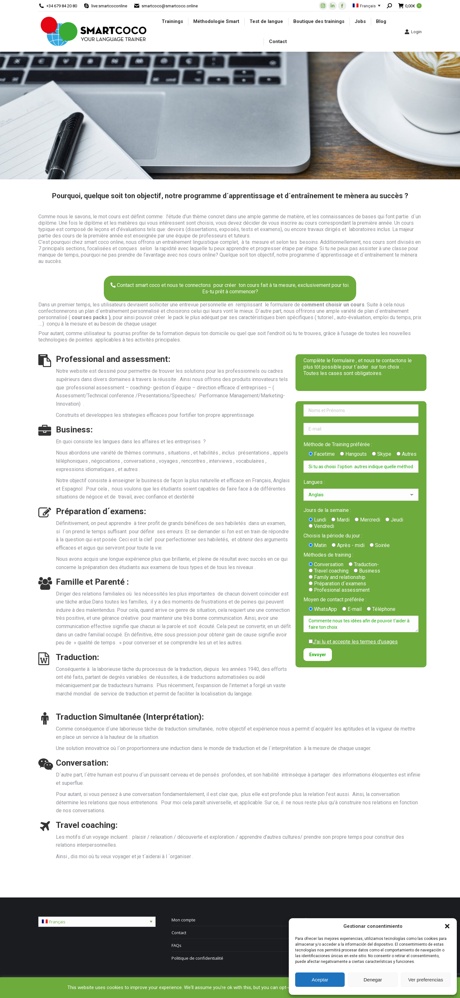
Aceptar (320, 979)
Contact (179, 932)
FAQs (176, 945)
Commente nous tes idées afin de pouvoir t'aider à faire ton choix (360, 624)
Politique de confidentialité (197, 958)
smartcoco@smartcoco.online (170, 6)
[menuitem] (172, 21)
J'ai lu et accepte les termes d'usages (355, 642)
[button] (447, 926)
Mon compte (183, 920)
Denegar (373, 979)
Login (413, 31)
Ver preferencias (425, 979)
